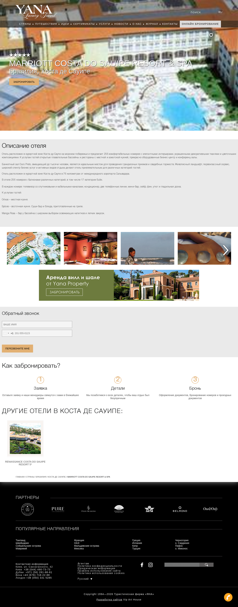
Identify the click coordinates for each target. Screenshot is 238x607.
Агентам (83, 564)
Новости (121, 24)
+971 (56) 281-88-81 (39, 572)
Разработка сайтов (109, 599)
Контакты (170, 24)
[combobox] (7, 333)
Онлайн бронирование (200, 24)
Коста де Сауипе (66, 71)
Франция (79, 540)
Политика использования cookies (101, 573)
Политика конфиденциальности (100, 566)
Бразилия (23, 71)
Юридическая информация (96, 568)
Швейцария (22, 543)
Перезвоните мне (17, 348)
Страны (25, 24)
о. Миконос (181, 548)
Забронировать (24, 81)
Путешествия (46, 24)
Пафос (179, 545)
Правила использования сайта (99, 571)
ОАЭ (76, 543)
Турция (136, 548)
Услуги (104, 24)
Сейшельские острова (28, 545)
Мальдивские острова (86, 545)
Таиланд (20, 540)
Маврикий (21, 548)
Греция (136, 540)
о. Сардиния (182, 543)
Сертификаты (84, 24)
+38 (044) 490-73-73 (37, 569)
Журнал (152, 24)
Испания (137, 543)
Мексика (79, 548)
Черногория (182, 540)
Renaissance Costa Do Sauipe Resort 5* (25, 463)
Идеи (65, 24)
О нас (137, 24)
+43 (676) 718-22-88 (36, 575)
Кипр (135, 545)
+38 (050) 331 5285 (39, 577)
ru (220, 11)
